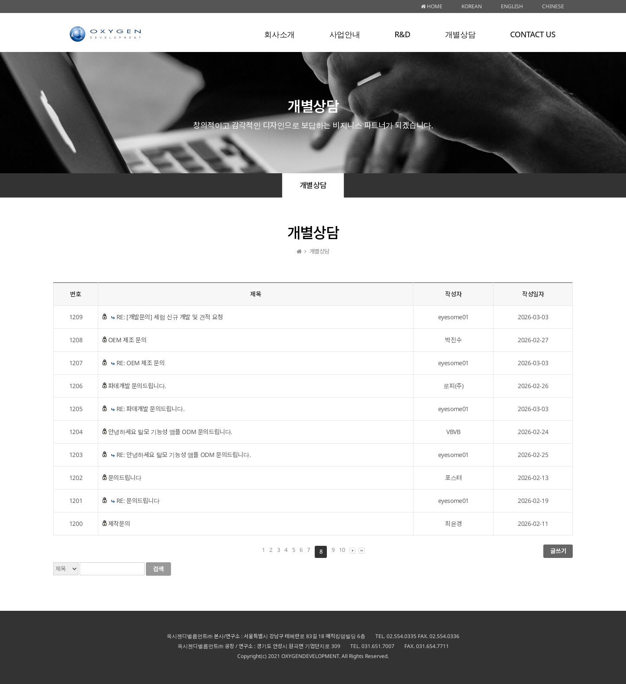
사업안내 (344, 34)
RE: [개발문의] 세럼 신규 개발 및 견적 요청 (169, 317)
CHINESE (553, 6)
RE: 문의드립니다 (138, 500)
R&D (402, 34)
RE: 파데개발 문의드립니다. (150, 409)
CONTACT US (532, 34)
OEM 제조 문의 (127, 340)
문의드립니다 (125, 477)
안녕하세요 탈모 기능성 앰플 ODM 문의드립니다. (170, 432)
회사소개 (279, 34)
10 (342, 550)
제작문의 (119, 523)
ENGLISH (512, 6)
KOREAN (471, 6)
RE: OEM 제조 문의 (140, 363)
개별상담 (460, 34)
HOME (431, 6)
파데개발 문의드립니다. (137, 386)
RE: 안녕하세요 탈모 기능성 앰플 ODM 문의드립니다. (183, 455)
